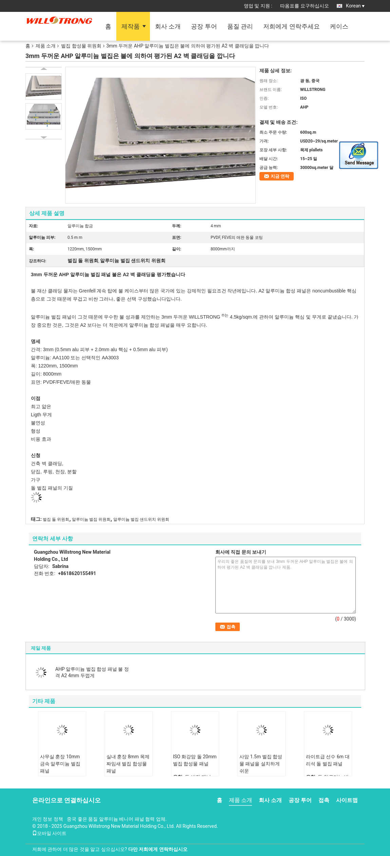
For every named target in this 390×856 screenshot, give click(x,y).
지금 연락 (280, 176)
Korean (355, 5)
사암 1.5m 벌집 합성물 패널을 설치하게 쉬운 (260, 764)
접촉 (323, 800)
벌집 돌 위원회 (56, 519)
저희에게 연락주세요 (291, 26)
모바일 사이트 (49, 833)
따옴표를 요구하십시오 (304, 5)
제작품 (130, 26)
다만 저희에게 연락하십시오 (158, 849)
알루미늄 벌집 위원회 (91, 519)
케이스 (339, 26)
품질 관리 (240, 26)
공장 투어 (204, 26)
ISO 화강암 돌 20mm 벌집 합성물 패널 (194, 760)
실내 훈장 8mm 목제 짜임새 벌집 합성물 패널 (128, 764)
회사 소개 (168, 26)
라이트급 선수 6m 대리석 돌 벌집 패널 (328, 760)
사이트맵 (347, 800)
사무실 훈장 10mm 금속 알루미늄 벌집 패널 (60, 764)
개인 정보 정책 (47, 819)
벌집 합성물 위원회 (81, 46)
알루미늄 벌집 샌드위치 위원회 (141, 519)
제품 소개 (46, 46)
